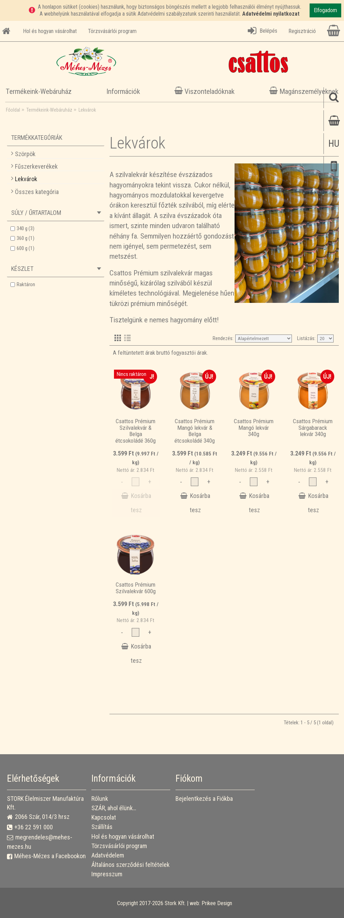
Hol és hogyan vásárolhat (122, 836)
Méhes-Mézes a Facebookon (46, 856)
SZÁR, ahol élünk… (113, 808)
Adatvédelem (107, 855)
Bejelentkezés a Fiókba (204, 798)
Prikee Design (217, 903)
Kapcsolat (103, 817)
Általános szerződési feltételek (130, 864)
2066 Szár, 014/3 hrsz (38, 817)
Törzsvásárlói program (119, 845)
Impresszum (106, 874)
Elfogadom (325, 10)
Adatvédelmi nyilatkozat (271, 13)
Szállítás (102, 826)
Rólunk (99, 798)
